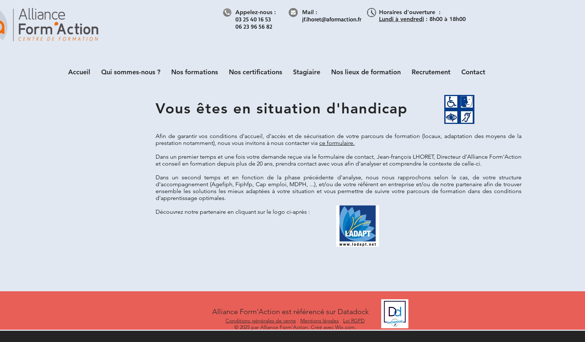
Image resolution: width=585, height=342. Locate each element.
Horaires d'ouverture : (410, 12)
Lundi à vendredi (401, 19)
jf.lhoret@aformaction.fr (331, 19)
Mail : (309, 12)
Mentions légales (319, 320)
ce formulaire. (337, 142)
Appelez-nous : (255, 12)
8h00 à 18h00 (447, 19)
